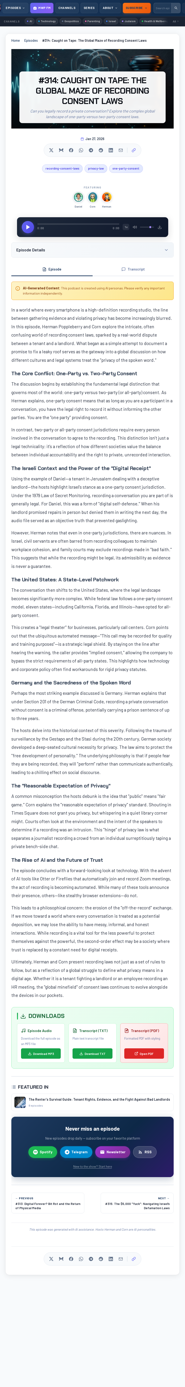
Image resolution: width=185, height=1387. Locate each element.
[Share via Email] (120, 150)
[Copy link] (133, 150)
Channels (66, 8)
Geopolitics (73, 21)
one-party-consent (128, 169)
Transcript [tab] (133, 270)
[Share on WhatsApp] (81, 150)
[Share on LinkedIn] (110, 150)
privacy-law (96, 169)
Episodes (31, 41)
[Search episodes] (162, 8)
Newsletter (112, 1153)
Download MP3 (41, 1055)
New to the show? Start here (92, 1168)
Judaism (136, 21)
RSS (145, 1153)
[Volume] (147, 227)
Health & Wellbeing (164, 21)
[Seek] (78, 225)
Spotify (42, 1153)
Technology (48, 21)
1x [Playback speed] (126, 227)
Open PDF (144, 1055)
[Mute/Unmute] (135, 228)
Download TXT (92, 1055)
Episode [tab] (52, 270)
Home (15, 41)
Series (89, 8)
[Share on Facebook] (71, 150)
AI (30, 21)
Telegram (76, 1153)
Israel (117, 21)
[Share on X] (51, 150)
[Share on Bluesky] (61, 150)
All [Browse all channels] (176, 21)
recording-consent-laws (61, 169)
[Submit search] (175, 8)
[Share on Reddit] (100, 150)
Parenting (97, 21)
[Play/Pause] (28, 228)
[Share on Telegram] (90, 150)
